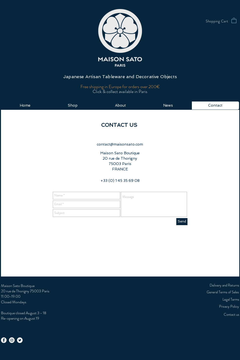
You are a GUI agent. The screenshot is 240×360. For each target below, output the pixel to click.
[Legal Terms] (218, 299)
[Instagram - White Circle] (12, 340)
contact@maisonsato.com (120, 144)
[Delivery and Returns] (218, 285)
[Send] (181, 221)
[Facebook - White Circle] (4, 340)
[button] (233, 20)
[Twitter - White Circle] (20, 340)
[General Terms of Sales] (209, 292)
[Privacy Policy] (207, 306)
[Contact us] (218, 314)
